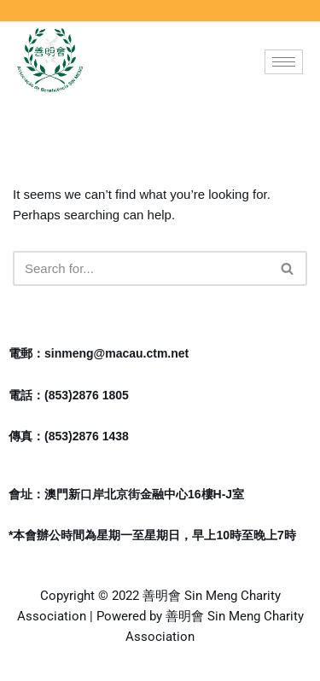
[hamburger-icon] (284, 61)
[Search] (141, 268)
